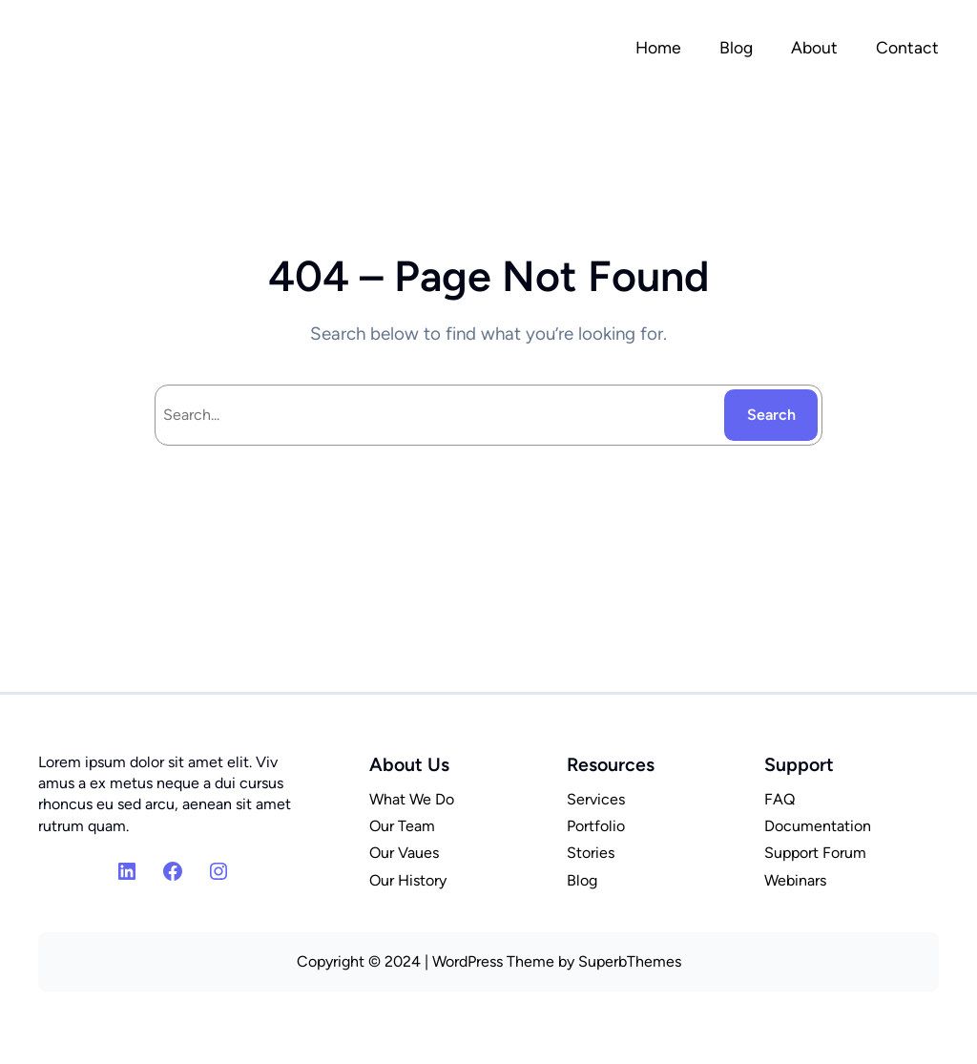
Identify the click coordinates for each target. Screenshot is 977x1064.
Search (771, 415)
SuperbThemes (629, 961)
